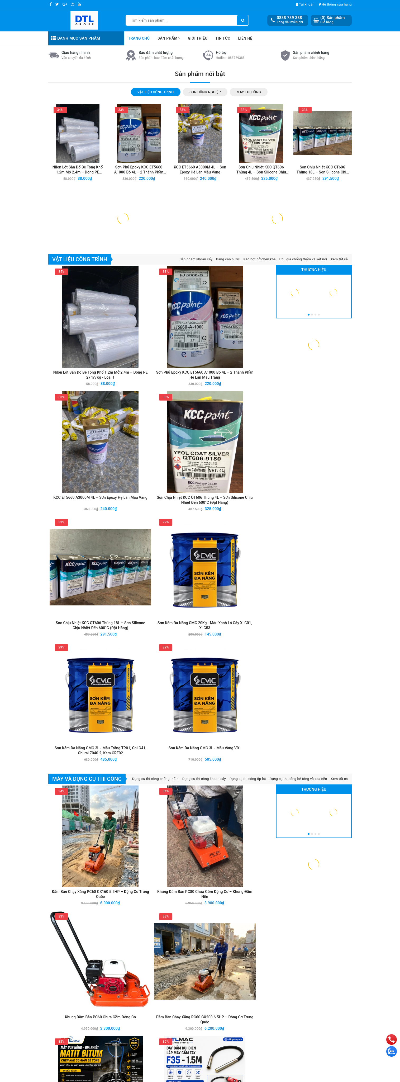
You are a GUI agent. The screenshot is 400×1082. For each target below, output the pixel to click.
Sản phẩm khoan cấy (196, 377)
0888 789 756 (79, 1035)
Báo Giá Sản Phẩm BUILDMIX (73, 849)
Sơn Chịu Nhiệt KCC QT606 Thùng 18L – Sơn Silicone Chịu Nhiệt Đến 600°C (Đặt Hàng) (322, 289)
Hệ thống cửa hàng (335, 4)
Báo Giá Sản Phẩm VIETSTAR (150, 849)
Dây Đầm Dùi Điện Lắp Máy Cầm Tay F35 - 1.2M (190, 701)
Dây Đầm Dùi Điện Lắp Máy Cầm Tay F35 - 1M (247, 701)
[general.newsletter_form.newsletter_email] (187, 929)
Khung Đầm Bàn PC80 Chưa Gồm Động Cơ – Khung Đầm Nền (133, 623)
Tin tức (222, 38)
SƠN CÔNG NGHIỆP (271, 965)
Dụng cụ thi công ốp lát (248, 554)
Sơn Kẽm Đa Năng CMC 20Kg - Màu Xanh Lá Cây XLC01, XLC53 (133, 525)
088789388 (236, 176)
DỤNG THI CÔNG (268, 978)
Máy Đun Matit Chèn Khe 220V (76, 701)
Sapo (241, 1077)
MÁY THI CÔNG (267, 972)
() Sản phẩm (332, 20)
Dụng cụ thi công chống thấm (155, 554)
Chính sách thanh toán (325, 1010)
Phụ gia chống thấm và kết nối (303, 377)
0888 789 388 (289, 17)
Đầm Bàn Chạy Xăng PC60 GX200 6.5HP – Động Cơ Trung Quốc (247, 623)
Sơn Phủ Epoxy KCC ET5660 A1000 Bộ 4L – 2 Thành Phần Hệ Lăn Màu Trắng (138, 289)
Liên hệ (245, 38)
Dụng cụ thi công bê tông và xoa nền (298, 554)
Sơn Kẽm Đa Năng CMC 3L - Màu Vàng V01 (247, 524)
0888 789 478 (79, 1029)
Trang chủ (139, 38)
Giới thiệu (197, 38)
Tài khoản (305, 4)
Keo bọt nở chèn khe (260, 377)
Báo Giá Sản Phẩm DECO (223, 849)
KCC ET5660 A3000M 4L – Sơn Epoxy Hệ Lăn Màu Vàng (200, 288)
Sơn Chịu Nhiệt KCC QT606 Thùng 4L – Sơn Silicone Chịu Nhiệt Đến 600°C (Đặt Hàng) (261, 289)
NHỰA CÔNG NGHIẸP (272, 991)
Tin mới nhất (200, 783)
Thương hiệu (313, 388)
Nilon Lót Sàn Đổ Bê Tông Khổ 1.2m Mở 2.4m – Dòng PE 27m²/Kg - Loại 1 (78, 289)
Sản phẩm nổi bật (200, 192)
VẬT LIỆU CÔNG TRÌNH (273, 959)
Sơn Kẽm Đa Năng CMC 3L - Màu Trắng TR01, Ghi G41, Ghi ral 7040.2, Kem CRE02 (190, 525)
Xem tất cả (339, 377)
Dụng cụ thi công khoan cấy (204, 554)
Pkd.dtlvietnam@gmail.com (83, 1041)
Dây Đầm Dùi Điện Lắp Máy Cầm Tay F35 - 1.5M (133, 701)
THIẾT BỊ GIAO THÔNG (273, 984)
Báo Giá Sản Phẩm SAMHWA (304, 849)
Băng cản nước (228, 377)
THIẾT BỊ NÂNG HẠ (270, 997)
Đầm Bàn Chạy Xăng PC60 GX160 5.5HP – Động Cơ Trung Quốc (77, 623)
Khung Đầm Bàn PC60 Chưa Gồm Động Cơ (190, 622)
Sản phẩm (169, 38)
